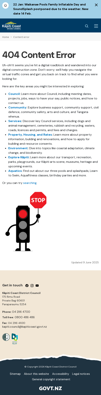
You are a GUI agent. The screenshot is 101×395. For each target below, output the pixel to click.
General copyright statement (51, 379)
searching (30, 183)
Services (14, 121)
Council (14, 94)
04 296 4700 (21, 312)
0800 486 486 (25, 317)
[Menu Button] (96, 26)
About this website (36, 374)
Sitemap (15, 374)
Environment (18, 148)
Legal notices (81, 374)
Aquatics (15, 171)
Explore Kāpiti (18, 157)
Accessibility (60, 374)
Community (17, 107)
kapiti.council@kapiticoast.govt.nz (24, 327)
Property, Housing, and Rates (30, 135)
